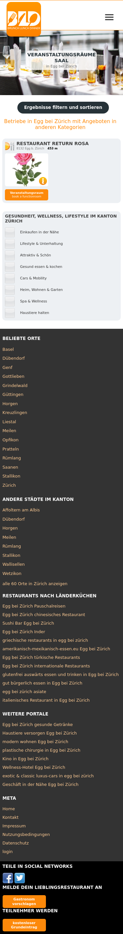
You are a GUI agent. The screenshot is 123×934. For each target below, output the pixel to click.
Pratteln (11, 449)
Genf (7, 367)
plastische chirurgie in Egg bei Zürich (42, 750)
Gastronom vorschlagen (24, 901)
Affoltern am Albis (21, 509)
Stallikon (11, 476)
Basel (8, 349)
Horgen (10, 403)
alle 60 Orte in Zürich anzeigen (35, 583)
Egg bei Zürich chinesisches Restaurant (44, 614)
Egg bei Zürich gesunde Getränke (38, 724)
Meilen (9, 430)
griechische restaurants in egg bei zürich (45, 640)
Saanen (10, 467)
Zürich (9, 485)
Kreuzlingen (15, 412)
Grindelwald (15, 385)
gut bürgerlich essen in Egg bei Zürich (43, 683)
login (8, 851)
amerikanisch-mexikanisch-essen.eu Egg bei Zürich (56, 648)
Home (9, 808)
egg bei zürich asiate (24, 691)
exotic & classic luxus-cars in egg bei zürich (48, 775)
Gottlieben (14, 376)
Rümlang (12, 457)
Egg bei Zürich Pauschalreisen (34, 606)
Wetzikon (12, 573)
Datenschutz (16, 843)
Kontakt (11, 817)
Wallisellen (14, 564)
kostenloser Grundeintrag (24, 925)
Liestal (9, 421)
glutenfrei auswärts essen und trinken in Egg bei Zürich (61, 674)
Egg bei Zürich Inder (24, 631)
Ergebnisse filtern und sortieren (63, 107)
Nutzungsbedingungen (26, 834)
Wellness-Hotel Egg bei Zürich (34, 767)
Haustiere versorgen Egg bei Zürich (40, 733)
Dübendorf (14, 358)
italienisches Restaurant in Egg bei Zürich (46, 700)
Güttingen (13, 394)
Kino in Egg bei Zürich (26, 758)
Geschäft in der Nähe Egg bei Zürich (41, 784)
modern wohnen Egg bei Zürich (36, 741)
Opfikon (11, 439)
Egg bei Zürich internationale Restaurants (46, 665)
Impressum (14, 825)
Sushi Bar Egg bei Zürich (28, 623)
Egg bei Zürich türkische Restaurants (41, 657)
